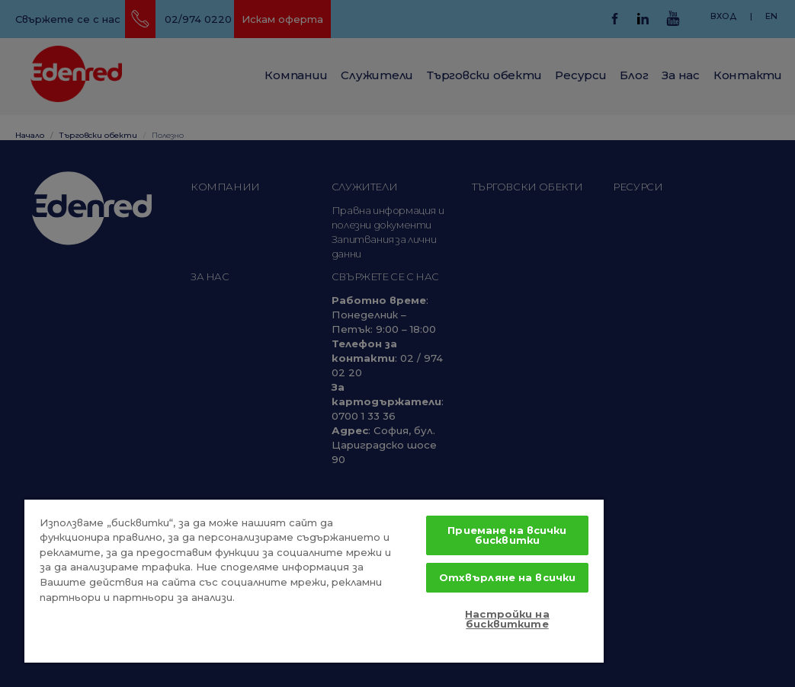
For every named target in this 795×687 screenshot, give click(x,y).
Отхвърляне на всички (507, 577)
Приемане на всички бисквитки (506, 535)
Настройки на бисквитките (507, 619)
